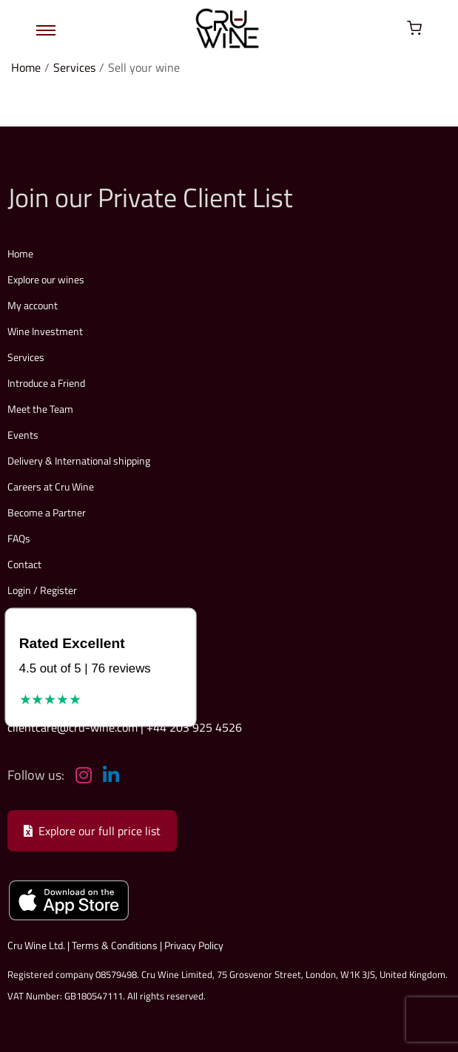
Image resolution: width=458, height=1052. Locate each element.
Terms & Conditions (115, 945)
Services (74, 67)
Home (26, 67)
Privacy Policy (193, 945)
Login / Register (42, 590)
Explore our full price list (92, 831)
